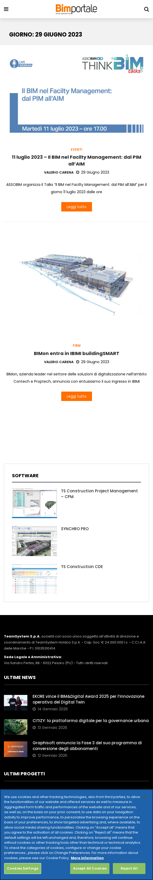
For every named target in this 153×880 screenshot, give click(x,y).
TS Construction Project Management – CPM (99, 493)
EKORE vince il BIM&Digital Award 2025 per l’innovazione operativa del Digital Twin (88, 699)
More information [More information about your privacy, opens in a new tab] (87, 857)
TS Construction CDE (82, 566)
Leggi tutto (77, 206)
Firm (77, 345)
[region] (76, 834)
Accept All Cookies (90, 868)
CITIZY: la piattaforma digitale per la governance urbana (91, 720)
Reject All (129, 868)
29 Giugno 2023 (92, 172)
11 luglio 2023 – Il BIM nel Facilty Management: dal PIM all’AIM (76, 160)
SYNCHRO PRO (75, 528)
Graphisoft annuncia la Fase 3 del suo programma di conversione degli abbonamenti (87, 745)
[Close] (144, 797)
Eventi (76, 149)
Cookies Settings (22, 868)
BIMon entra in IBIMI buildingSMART (76, 353)
